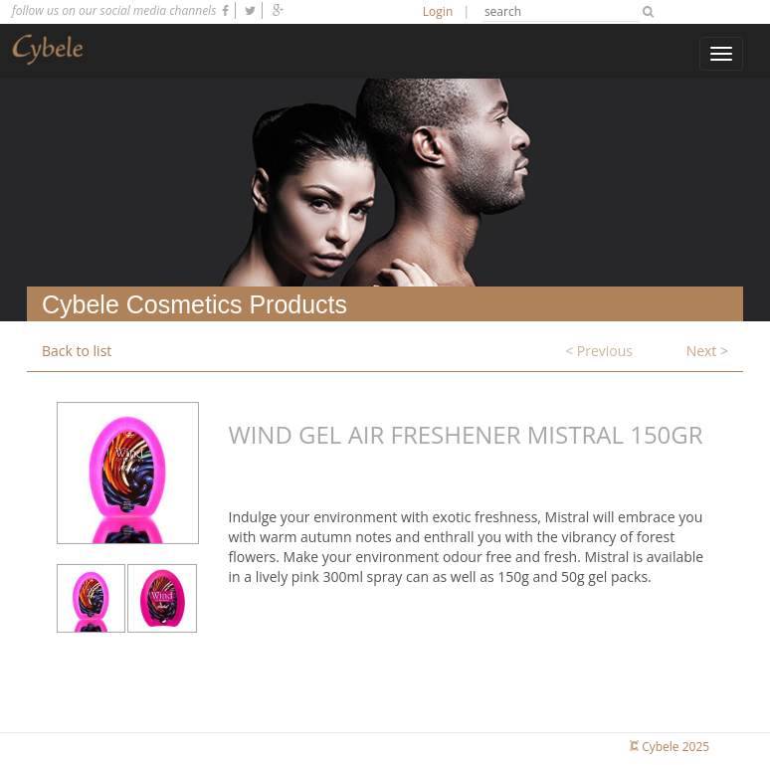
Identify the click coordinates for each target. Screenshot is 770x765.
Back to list (76, 350)
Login (438, 11)
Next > (707, 350)
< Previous (599, 350)
